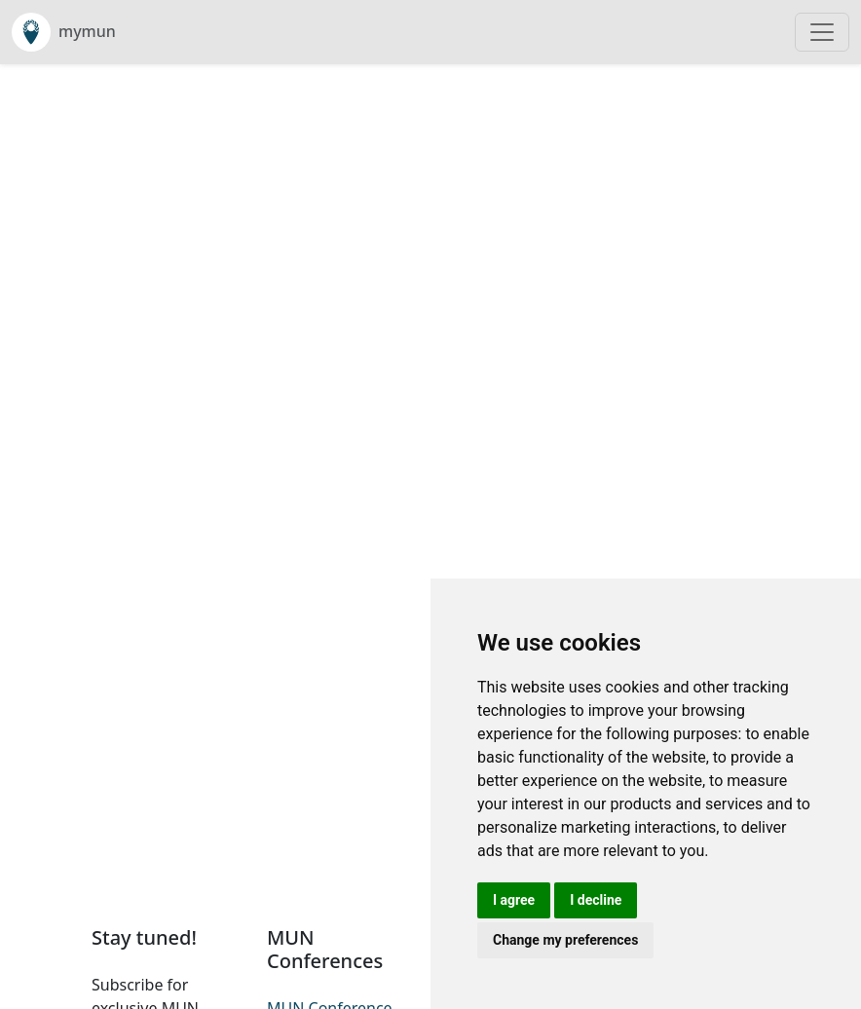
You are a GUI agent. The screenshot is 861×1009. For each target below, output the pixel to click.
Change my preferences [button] (565, 940)
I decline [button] (595, 900)
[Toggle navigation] (822, 32)
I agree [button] (514, 900)
